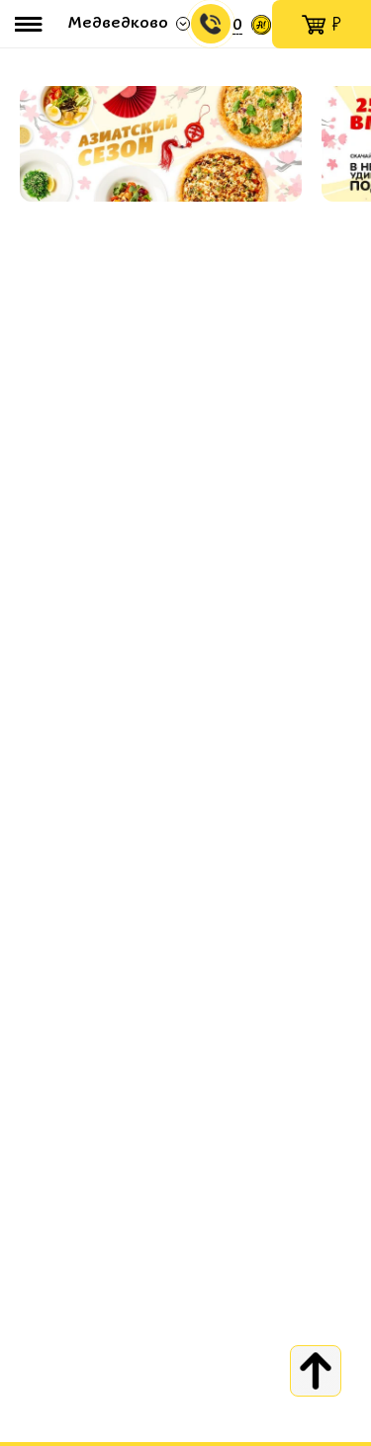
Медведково (118, 24)
